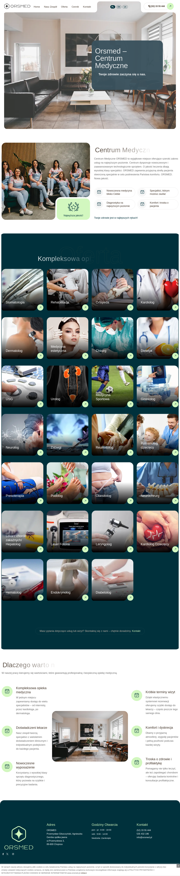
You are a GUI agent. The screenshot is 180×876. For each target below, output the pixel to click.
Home (37, 6)
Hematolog (13, 592)
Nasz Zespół (50, 6)
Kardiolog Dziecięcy (155, 544)
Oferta (64, 6)
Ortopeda (102, 302)
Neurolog (12, 447)
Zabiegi (56, 447)
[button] (10, 68)
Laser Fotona (60, 544)
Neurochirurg (150, 496)
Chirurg (101, 351)
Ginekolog (148, 399)
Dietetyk (146, 351)
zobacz (84, 873)
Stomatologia (15, 302)
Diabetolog (103, 592)
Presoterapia (15, 496)
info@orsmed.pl (144, 837)
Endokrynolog (61, 592)
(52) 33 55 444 (144, 830)
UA (125, 7)
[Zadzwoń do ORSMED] (156, 6)
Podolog (57, 496)
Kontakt (87, 6)
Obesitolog (103, 496)
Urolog (55, 399)
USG (9, 399)
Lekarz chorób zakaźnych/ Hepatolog (16, 540)
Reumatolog (104, 447)
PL (113, 7)
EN (119, 7)
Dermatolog (14, 351)
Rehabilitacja (60, 302)
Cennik (75, 6)
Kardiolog (147, 302)
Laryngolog (104, 544)
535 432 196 (143, 834)
